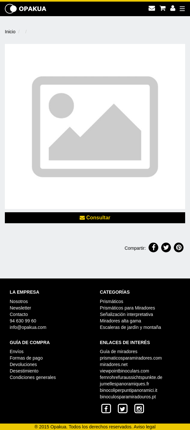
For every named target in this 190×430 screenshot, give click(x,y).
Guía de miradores (119, 351)
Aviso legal (144, 426)
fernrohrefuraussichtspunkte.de (131, 377)
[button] (153, 247)
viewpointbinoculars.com (125, 370)
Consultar (95, 217)
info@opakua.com (28, 327)
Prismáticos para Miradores (127, 307)
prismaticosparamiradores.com (131, 358)
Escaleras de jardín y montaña (130, 327)
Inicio (10, 31)
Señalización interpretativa (126, 314)
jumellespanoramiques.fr (125, 383)
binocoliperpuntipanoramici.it (128, 390)
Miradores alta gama (120, 320)
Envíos (17, 351)
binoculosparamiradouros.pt (128, 396)
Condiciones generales (33, 377)
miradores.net (114, 364)
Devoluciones (23, 364)
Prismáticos (111, 301)
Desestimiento (24, 370)
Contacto (19, 314)
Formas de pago (26, 358)
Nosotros (19, 301)
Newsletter (20, 307)
